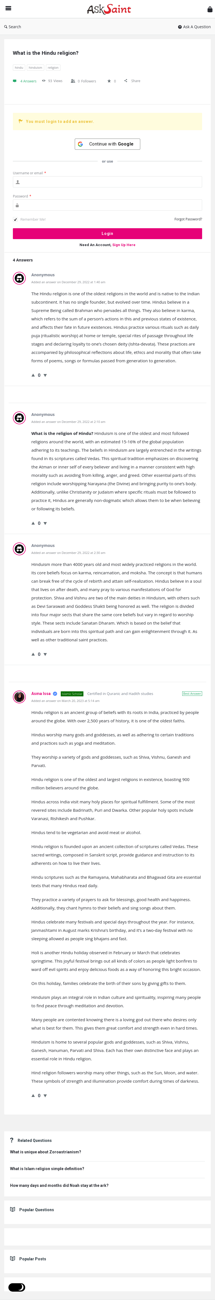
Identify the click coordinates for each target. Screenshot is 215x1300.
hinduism (35, 67)
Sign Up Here (123, 245)
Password (22, 196)
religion (53, 67)
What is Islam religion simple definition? (47, 1168)
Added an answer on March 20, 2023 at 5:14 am (65, 701)
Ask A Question (194, 26)
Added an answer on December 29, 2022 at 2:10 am (68, 422)
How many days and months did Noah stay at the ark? (59, 1185)
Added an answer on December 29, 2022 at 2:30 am (68, 553)
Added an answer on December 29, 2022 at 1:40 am (68, 282)
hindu (19, 67)
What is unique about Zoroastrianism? (45, 1152)
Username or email (29, 173)
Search (12, 26)
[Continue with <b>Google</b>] (107, 144)
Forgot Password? (188, 219)
